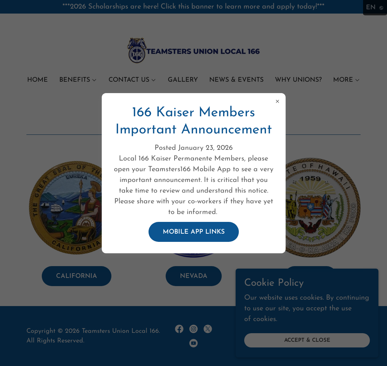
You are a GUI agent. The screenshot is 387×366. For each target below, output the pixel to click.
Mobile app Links (194, 232)
